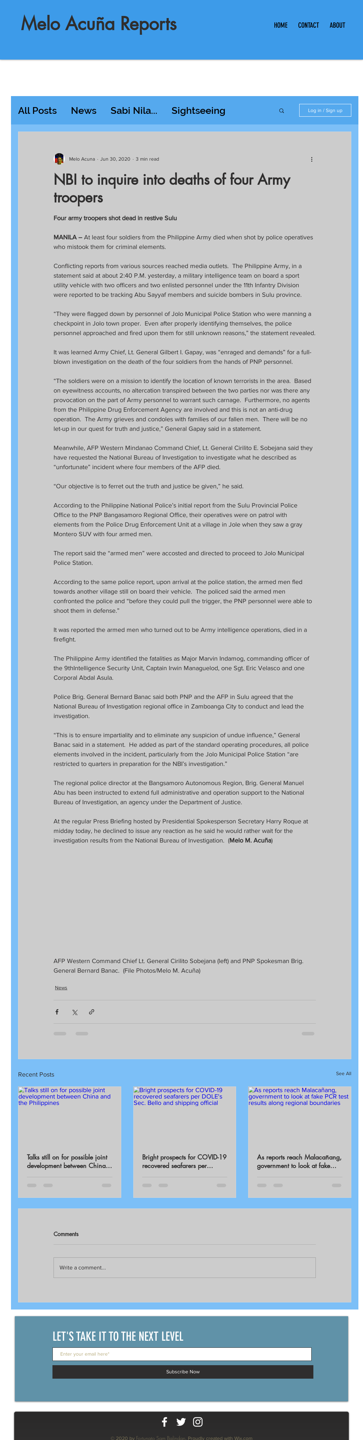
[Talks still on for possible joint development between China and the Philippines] (69, 1115)
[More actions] (311, 159)
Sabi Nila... (134, 110)
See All (343, 1073)
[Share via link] (91, 1011)
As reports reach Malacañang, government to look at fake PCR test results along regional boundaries (299, 1161)
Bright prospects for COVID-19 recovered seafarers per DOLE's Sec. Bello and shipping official (184, 1161)
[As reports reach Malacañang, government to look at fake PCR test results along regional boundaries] (299, 1115)
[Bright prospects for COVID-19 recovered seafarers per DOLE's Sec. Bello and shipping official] (185, 1115)
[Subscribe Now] (182, 1372)
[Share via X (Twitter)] (74, 1011)
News (83, 110)
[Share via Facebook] (57, 1011)
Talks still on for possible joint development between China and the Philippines (67, 1161)
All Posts (37, 110)
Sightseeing (198, 110)
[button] (281, 110)
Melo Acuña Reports (99, 23)
